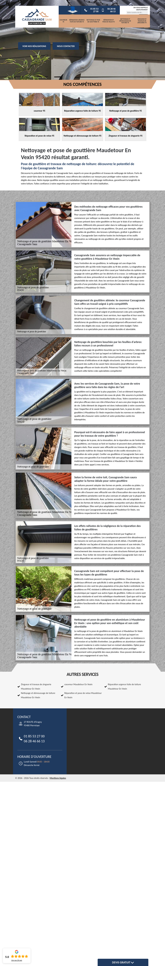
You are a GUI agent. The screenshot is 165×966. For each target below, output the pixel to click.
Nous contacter (66, 46)
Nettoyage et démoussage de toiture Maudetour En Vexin (38, 695)
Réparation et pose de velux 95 (108, 21)
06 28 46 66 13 (108, 10)
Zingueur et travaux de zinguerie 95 (142, 21)
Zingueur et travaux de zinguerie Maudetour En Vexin (36, 686)
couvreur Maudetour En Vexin (78, 684)
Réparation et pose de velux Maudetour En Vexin (83, 695)
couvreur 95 (63, 21)
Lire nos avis (16, 960)
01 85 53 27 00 (91, 10)
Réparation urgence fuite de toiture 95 (76, 21)
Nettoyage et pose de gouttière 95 (93, 21)
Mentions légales (58, 778)
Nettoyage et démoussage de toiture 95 (125, 21)
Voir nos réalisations (34, 46)
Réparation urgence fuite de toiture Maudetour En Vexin (124, 686)
